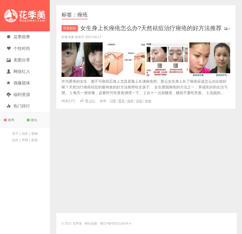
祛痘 (139, 101)
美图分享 (18, 60)
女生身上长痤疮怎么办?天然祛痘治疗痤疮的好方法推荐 (151, 28)
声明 (25, 140)
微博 (9, 120)
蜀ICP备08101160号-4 (115, 223)
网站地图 (91, 223)
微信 (32, 120)
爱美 (121, 101)
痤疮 (130, 101)
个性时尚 (18, 48)
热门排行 (18, 106)
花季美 (25, 15)
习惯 (112, 101)
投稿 (34, 133)
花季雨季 (18, 37)
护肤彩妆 (70, 28)
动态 (25, 133)
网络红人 (18, 71)
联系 (34, 140)
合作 (15, 140)
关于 (15, 133)
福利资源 (18, 94)
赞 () (87, 101)
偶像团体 (18, 83)
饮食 (148, 101)
